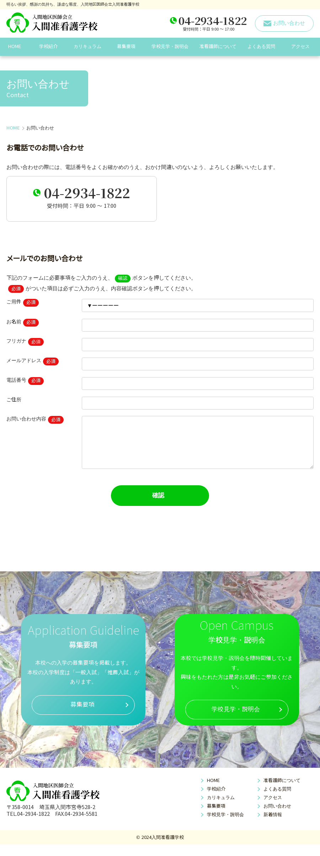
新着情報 (272, 826)
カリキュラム (87, 46)
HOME (14, 46)
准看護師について (217, 46)
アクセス (300, 46)
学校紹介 (48, 46)
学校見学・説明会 (169, 46)
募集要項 (126, 46)
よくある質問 (261, 46)
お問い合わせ (277, 817)
